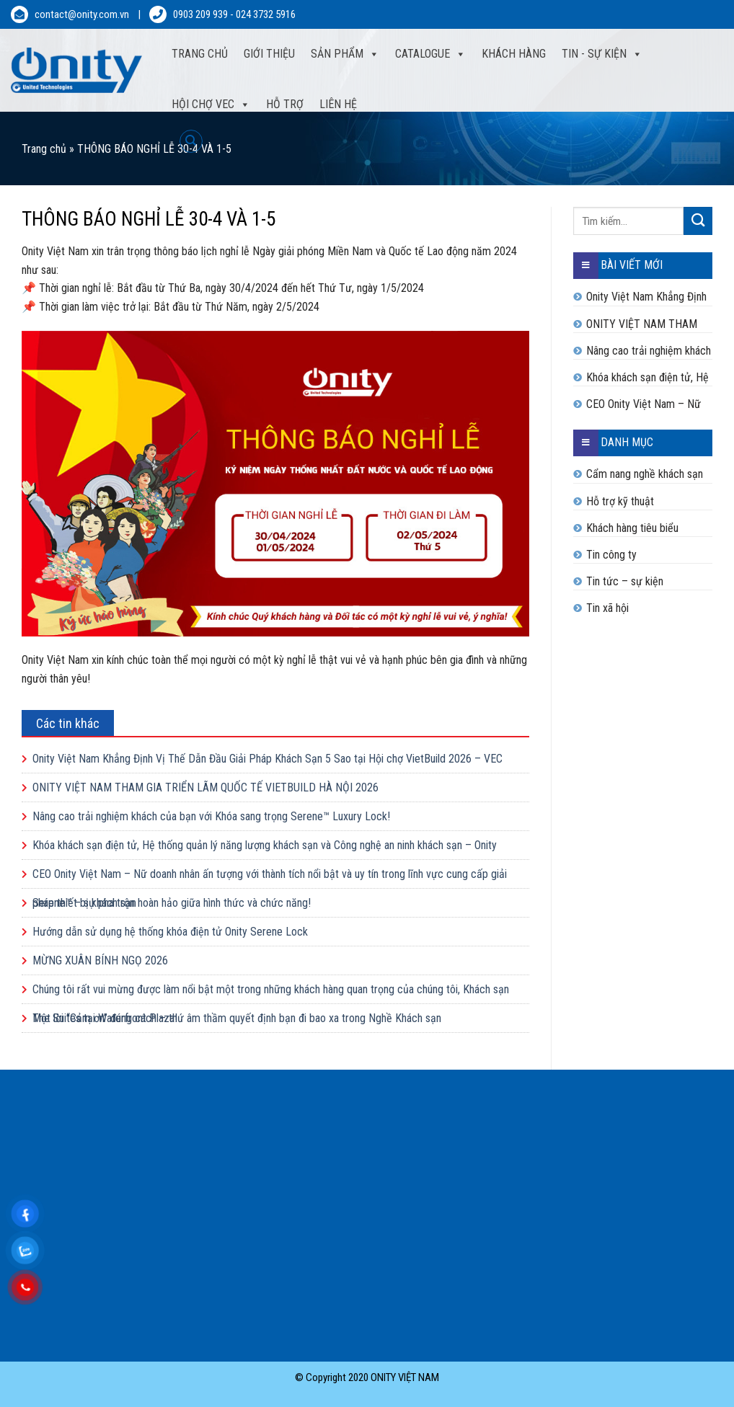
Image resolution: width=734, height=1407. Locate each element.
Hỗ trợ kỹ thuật (620, 501)
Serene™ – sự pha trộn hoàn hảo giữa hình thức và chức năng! (171, 903)
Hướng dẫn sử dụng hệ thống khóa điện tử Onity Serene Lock (170, 931)
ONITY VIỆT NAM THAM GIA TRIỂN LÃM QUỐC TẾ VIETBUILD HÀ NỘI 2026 (205, 787)
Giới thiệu (269, 54)
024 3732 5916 (266, 14)
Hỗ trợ (285, 104)
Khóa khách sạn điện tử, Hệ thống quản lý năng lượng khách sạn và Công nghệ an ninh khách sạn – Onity (264, 845)
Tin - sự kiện (602, 54)
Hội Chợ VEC (211, 104)
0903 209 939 (200, 14)
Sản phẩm (345, 54)
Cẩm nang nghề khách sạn (644, 474)
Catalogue (430, 54)
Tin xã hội (607, 608)
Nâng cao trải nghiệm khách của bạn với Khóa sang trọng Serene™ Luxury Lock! (211, 816)
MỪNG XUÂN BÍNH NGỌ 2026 (100, 960)
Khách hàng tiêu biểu (632, 528)
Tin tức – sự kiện (624, 581)
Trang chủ (44, 149)
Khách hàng (514, 54)
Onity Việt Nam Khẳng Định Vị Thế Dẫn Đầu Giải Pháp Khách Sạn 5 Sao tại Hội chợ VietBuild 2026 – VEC (267, 758)
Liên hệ (338, 104)
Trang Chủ (200, 54)
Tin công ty (611, 555)
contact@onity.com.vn (82, 14)
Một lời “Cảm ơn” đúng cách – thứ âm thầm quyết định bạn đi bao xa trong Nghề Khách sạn (236, 1018)
